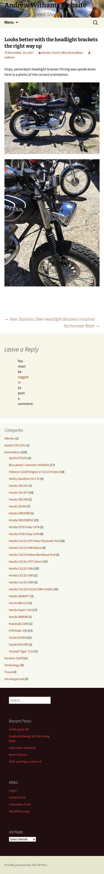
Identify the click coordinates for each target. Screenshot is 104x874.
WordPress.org (19, 811)
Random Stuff (13, 658)
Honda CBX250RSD (21, 520)
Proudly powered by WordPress (25, 865)
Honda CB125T (18, 492)
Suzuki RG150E (18, 644)
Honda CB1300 (18, 499)
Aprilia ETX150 (18, 458)
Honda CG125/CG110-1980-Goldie (31, 589)
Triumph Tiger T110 (21, 651)
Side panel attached (22, 748)
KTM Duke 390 (18, 631)
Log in (13, 790)
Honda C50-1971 (15, 445)
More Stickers (18, 755)
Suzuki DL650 (17, 637)
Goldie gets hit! (19, 729)
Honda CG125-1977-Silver (25, 562)
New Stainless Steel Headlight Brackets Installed (49, 319)
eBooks (9, 438)
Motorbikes (75, 53)
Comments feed (19, 804)
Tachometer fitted (81, 326)
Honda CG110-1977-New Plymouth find (34, 541)
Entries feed (17, 797)
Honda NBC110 (18, 603)
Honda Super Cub (20, 610)
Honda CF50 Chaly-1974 (24, 527)
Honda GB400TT (19, 596)
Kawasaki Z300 (18, 624)
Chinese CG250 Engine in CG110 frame (34, 472)
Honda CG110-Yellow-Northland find (32, 555)
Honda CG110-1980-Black (25, 548)
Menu (9, 22)
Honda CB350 (17, 506)
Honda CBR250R (19, 513)
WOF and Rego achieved (25, 762)
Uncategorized (14, 679)
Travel (8, 672)
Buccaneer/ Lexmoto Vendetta (29, 465)
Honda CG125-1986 (21, 582)
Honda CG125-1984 (54, 53)
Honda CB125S (18, 486)
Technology (12, 665)
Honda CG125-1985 (21, 575)
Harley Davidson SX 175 (24, 479)
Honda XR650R (18, 617)
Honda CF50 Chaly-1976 (24, 534)
